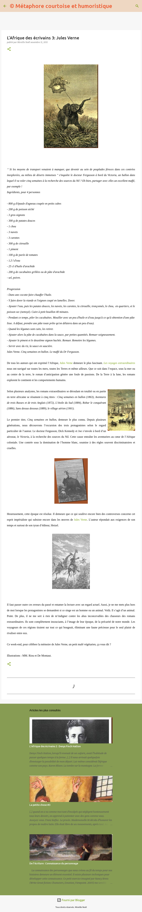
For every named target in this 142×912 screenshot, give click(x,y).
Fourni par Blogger (71, 900)
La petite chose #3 (39, 805)
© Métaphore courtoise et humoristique (61, 6)
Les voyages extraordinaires (119, 363)
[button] (9, 49)
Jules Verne (66, 363)
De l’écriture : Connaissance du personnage (53, 863)
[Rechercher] (117, 6)
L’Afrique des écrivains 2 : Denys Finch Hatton (55, 746)
